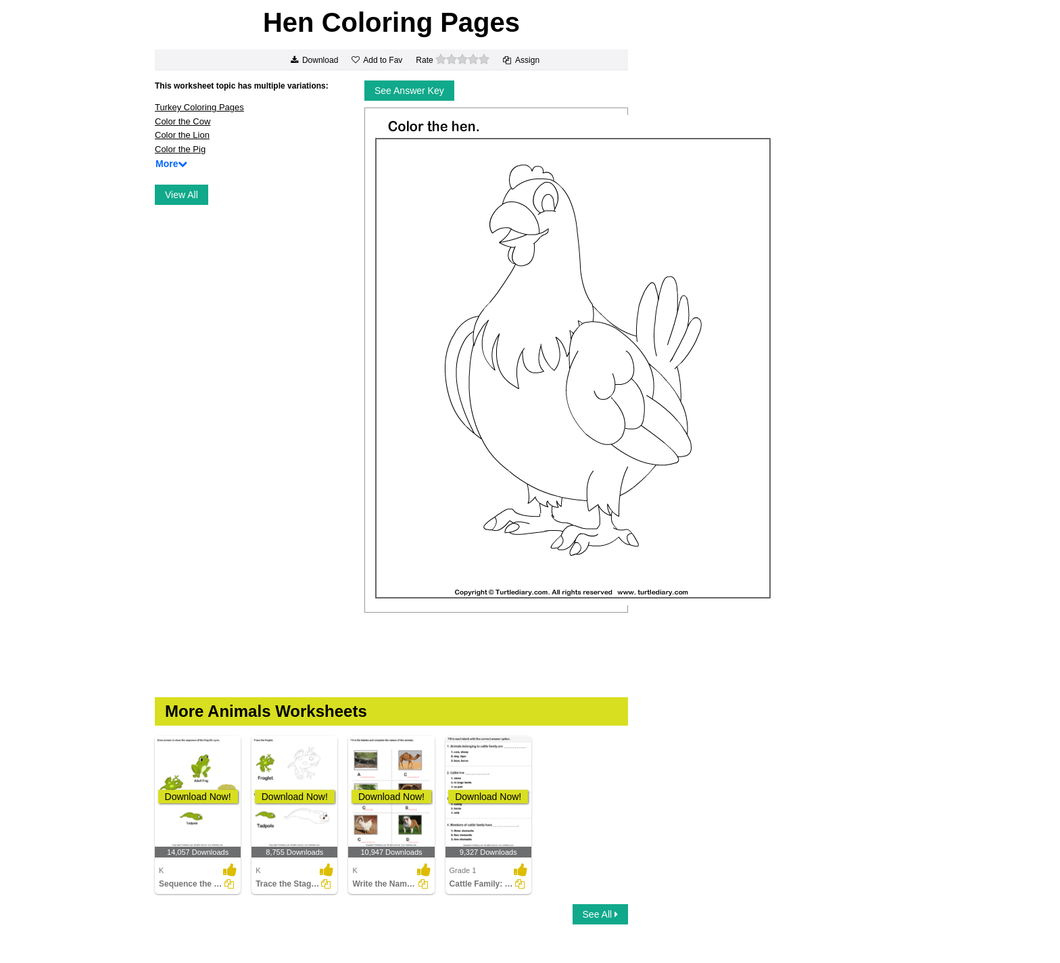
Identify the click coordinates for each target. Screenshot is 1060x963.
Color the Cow (182, 121)
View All (181, 194)
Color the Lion (182, 135)
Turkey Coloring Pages (199, 107)
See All (600, 914)
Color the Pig (180, 149)
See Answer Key (409, 90)
